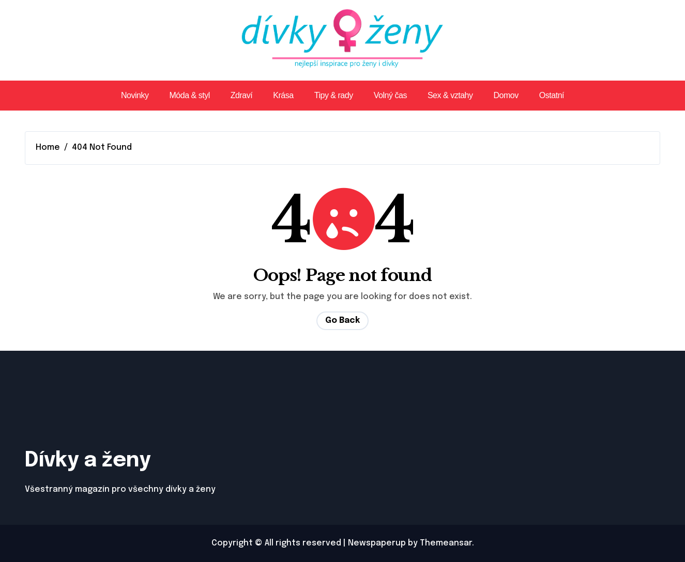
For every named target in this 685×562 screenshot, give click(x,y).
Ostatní (551, 95)
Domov (506, 95)
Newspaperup (377, 543)
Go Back (342, 320)
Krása (283, 95)
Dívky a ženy (87, 460)
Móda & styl (190, 95)
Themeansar (446, 543)
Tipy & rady (333, 95)
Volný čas (390, 95)
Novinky (135, 95)
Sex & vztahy (450, 95)
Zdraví (241, 95)
